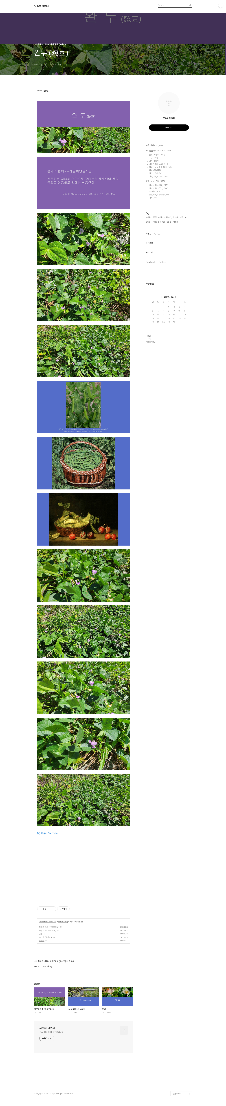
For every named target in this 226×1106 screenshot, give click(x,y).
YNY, (187, 217)
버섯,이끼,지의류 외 (158, 176)
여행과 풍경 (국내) (158, 188)
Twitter (162, 262)
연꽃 (41, 934)
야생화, (148, 217)
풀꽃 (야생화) (63, 921)
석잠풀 (41, 941)
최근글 (148, 233)
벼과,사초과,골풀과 (159, 164)
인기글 (157, 233)
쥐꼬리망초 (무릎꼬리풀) (49, 927)
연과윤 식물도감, (158, 222)
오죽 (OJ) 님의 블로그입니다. (51, 1032)
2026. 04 (168, 297)
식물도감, (168, 217)
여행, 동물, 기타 (155, 181)
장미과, (169, 222)
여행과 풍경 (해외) (158, 185)
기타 (153, 198)
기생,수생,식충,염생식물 (160, 167)
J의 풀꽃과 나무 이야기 (47, 921)
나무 (153, 158)
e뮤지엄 (154, 191)
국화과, (148, 222)
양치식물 (154, 161)
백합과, (176, 222)
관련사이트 (176, 1094)
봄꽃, (182, 217)
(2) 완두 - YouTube (47, 833)
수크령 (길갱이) (45, 937)
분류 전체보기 (155, 145)
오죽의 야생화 (42, 6)
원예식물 (155, 170)
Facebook (151, 262)
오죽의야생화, (157, 217)
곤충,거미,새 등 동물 (159, 194)
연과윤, (175, 217)
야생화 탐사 (155, 173)
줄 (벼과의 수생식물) (47, 930)
